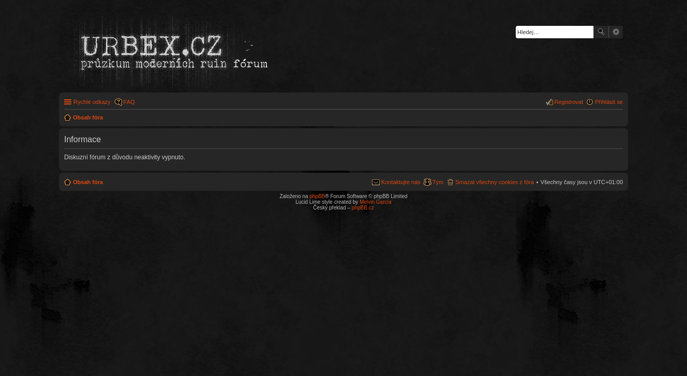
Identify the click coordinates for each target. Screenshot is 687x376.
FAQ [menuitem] (129, 102)
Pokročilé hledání (616, 32)
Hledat (601, 32)
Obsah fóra (88, 182)
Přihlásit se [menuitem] (609, 102)
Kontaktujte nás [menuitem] (401, 182)
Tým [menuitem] (437, 182)
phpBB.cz (363, 207)
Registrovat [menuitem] (569, 102)
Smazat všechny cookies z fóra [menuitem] (494, 182)
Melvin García (376, 202)
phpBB (317, 196)
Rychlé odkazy (92, 102)
